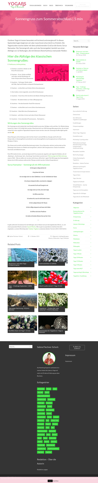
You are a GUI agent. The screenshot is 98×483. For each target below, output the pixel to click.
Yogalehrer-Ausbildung (79, 276)
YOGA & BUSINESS (35, 5)
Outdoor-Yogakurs (34, 229)
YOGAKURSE (69, 5)
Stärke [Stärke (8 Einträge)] (39, 438)
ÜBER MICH (59, 5)
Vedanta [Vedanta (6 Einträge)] (47, 441)
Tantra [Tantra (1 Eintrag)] (45, 438)
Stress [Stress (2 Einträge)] (48, 434)
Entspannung (77, 217)
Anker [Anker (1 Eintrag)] (54, 389)
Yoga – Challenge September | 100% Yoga (83, 87)
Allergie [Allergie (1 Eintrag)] (49, 389)
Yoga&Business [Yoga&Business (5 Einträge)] (41, 448)
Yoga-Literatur (77, 178)
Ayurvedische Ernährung (80, 111)
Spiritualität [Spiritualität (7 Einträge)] (52, 431)
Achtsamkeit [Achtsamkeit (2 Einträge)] (41, 389)
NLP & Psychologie (78, 155)
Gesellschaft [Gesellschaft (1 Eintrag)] (41, 410)
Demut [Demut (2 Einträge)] (47, 392)
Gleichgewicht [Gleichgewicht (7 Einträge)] (50, 410)
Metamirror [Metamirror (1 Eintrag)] (41, 420)
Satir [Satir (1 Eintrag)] (53, 427)
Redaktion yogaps (42, 469)
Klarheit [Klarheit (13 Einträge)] (49, 413)
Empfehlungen (77, 123)
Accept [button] (50, 480)
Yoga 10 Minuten (78, 257)
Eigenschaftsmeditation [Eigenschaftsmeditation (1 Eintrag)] (43, 396)
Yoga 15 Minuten (78, 261)
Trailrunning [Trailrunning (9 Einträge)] (53, 438)
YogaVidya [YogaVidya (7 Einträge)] (48, 452)
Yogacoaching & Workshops (81, 272)
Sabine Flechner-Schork (16, 236)
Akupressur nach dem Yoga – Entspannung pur (82, 52)
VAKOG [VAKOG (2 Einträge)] (40, 441)
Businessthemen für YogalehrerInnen (78, 212)
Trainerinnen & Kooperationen (81, 171)
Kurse (75, 228)
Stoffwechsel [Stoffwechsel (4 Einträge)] (41, 434)
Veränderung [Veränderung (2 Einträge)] (41, 445)
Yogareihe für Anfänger (79, 193)
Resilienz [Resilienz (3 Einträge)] (55, 424)
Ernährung (76, 220)
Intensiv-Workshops (79, 224)
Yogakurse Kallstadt (78, 181)
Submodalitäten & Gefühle (81, 60)
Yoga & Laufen (77, 250)
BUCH (45, 5)
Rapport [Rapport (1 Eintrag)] (48, 424)
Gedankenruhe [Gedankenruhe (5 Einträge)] (41, 406)
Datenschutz (76, 114)
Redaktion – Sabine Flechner (81, 163)
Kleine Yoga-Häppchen (79, 133)
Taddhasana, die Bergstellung (17, 64)
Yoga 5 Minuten (64, 238)
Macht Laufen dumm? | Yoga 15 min (82, 96)
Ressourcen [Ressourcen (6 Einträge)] (40, 427)
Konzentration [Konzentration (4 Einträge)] (41, 417)
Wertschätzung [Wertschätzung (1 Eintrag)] (50, 445)
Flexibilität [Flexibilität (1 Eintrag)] (49, 403)
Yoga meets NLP (78, 268)
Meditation (76, 239)
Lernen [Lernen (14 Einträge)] (49, 417)
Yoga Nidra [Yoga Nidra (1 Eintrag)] (40, 452)
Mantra (50, 238)
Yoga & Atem (76, 175)
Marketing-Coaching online (80, 139)
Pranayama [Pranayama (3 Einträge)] (40, 424)
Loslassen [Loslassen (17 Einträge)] (56, 417)
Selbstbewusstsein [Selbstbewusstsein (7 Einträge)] (42, 431)
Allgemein (55, 236)
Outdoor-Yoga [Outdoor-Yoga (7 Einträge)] (54, 420)
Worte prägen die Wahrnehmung (57, 156)
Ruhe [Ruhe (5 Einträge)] (47, 427)
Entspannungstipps (78, 126)
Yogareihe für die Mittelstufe (81, 196)
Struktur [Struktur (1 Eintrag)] (55, 434)
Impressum (76, 129)
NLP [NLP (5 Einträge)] (47, 420)
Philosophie (76, 246)
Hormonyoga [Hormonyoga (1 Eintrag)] (41, 413)
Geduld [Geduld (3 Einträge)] (49, 406)
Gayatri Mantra (31, 227)
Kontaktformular (78, 136)
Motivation (56, 238)
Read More (55, 480)
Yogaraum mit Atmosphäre (80, 190)
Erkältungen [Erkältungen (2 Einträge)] (41, 403)
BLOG (51, 5)
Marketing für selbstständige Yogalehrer (80, 78)
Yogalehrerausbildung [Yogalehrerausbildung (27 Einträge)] (53, 448)
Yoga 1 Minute (77, 254)
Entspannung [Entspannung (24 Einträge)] (51, 399)
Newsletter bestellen (79, 151)
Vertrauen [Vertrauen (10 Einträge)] (53, 441)
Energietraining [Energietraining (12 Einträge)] (41, 399)
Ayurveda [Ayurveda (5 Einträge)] (40, 392)
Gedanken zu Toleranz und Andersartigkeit (82, 69)
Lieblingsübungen (64, 236)
